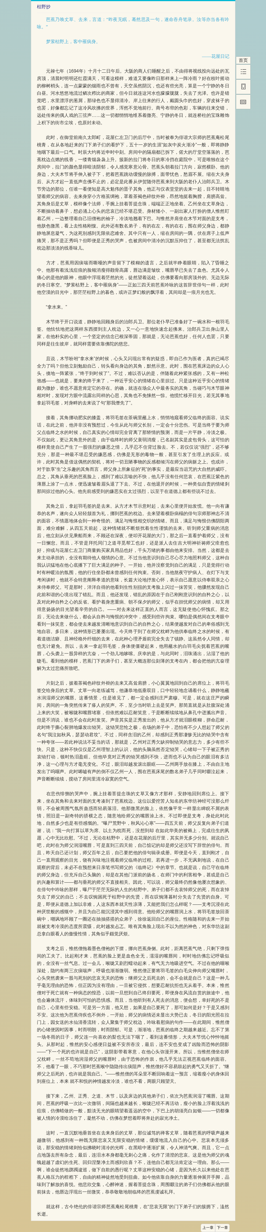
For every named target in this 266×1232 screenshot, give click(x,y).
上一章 (207, 1228)
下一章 (222, 1228)
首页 (243, 60)
